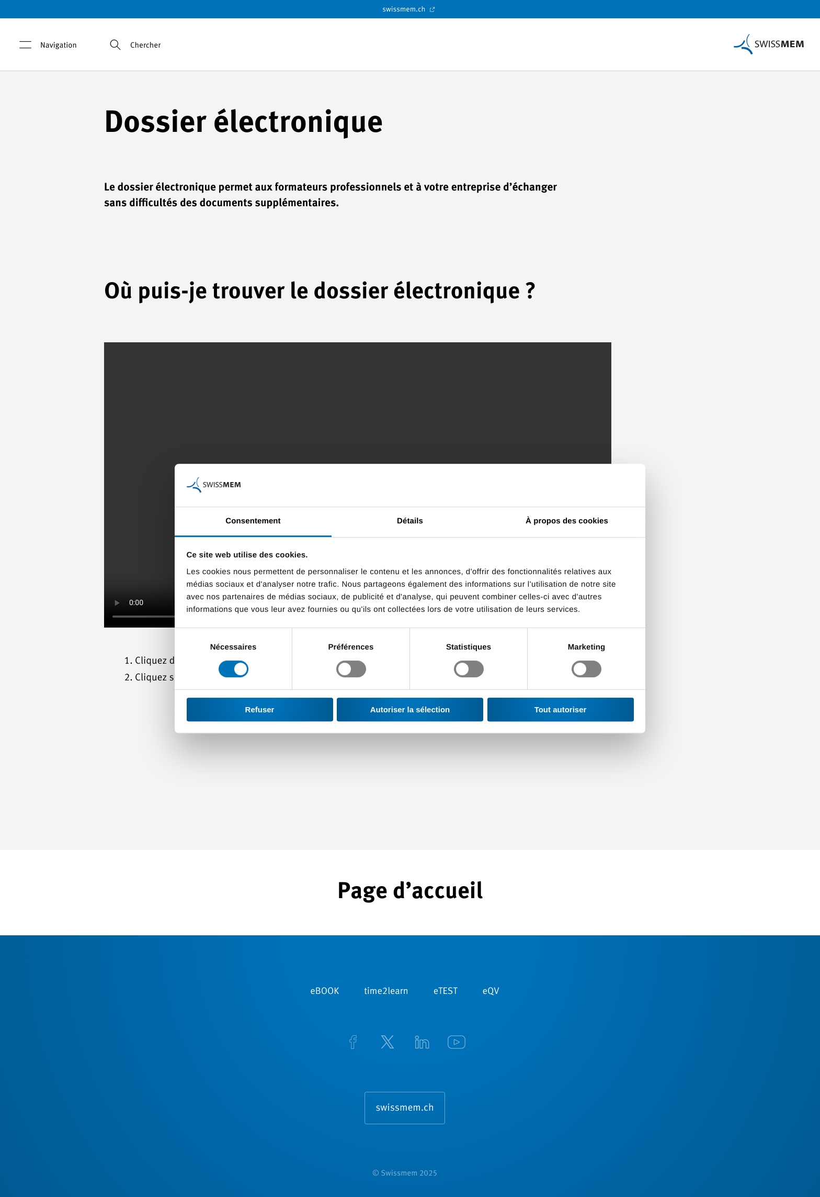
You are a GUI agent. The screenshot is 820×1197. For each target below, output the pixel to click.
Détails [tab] (410, 521)
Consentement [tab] (252, 521)
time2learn (386, 992)
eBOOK (324, 992)
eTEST (446, 992)
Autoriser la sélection (410, 709)
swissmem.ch (409, 9)
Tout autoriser (560, 709)
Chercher (133, 44)
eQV (491, 992)
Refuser (260, 709)
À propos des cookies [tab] (567, 521)
